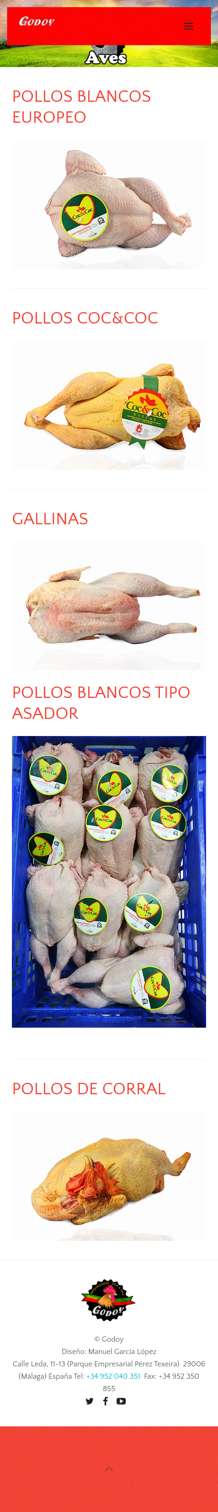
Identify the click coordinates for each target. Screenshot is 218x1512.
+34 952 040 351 (113, 1376)
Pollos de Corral (89, 1089)
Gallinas (50, 519)
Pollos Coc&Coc (85, 318)
